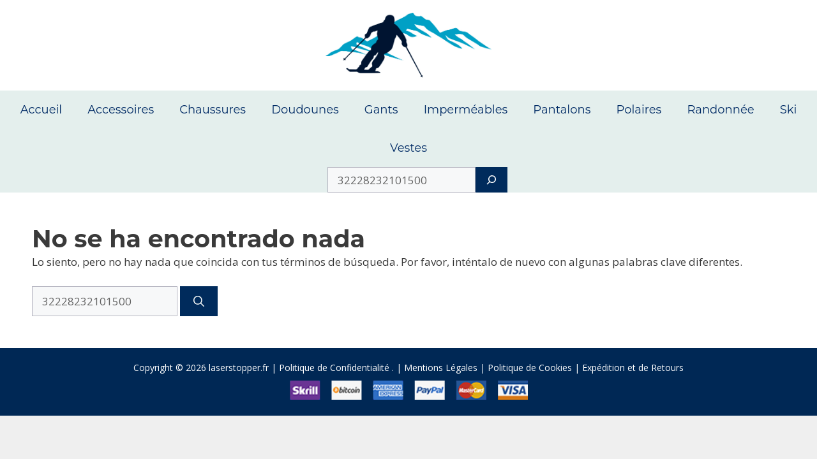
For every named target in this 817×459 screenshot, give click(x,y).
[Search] (491, 180)
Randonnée (720, 110)
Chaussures (212, 110)
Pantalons (561, 110)
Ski (788, 110)
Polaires (638, 110)
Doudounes (305, 110)
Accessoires (120, 110)
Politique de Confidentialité (334, 367)
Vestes (408, 148)
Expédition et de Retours (633, 367)
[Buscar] (199, 301)
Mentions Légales (440, 367)
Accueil (41, 110)
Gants (381, 110)
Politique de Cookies (530, 367)
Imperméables (466, 110)
